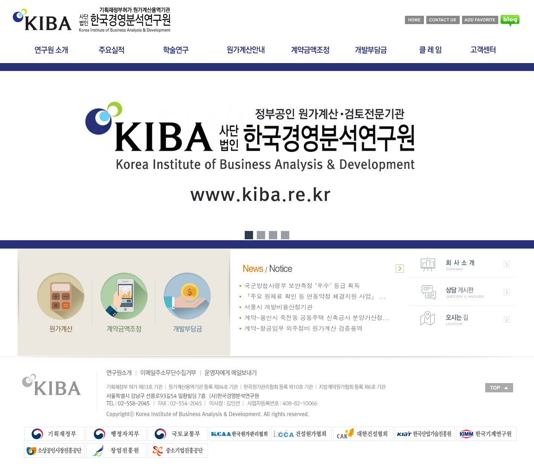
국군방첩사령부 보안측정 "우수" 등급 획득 (302, 285)
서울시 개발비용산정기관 (278, 306)
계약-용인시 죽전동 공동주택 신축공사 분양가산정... (317, 317)
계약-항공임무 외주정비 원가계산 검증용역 (303, 328)
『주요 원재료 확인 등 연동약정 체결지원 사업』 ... (315, 296)
